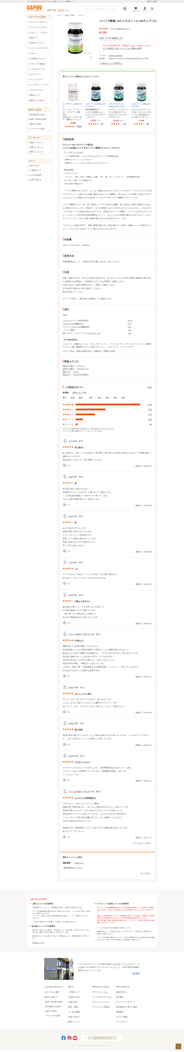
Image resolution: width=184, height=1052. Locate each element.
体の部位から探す (37, 115)
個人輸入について (38, 942)
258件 (149, 387)
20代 (99, 398)
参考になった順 (79, 393)
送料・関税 (73, 1007)
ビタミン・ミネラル (38, 32)
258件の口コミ (122, 29)
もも (70, 441)
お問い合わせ (35, 180)
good (65, 465)
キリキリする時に (81, 374)
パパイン (81, 15)
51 (125, 124)
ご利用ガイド (35, 170)
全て (65, 398)
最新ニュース (74, 1022)
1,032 (79, 126)
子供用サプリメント (38, 59)
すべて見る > (146, 874)
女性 (73, 398)
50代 (123, 398)
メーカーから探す (37, 129)
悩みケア (66, 372)
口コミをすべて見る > (142, 843)
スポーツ (33, 53)
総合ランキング (36, 143)
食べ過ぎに (79, 447)
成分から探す (70, 15)
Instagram (69, 1038)
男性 (81, 398)
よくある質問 (35, 175)
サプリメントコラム (100, 1002)
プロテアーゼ (68, 324)
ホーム (59, 15)
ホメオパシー (35, 74)
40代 (115, 398)
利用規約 (120, 1012)
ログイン (145, 11)
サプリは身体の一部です (79, 634)
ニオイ (76, 372)
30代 (107, 398)
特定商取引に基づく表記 (126, 1007)
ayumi (70, 723)
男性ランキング (36, 152)
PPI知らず (79, 641)
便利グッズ (34, 95)
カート (152, 11)
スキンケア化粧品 (37, 64)
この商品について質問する (110, 63)
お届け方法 (73, 1002)
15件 (150, 419)
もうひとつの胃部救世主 (85, 798)
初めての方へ (35, 166)
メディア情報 (121, 1017)
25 (102, 124)
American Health (115, 56)
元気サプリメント (37, 43)
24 (147, 124)
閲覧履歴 (66, 863)
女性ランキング (36, 147)
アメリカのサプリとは (101, 997)
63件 (150, 410)
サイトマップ (121, 1022)
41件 (150, 415)
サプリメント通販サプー (35, 8)
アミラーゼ (76, 327)
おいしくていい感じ (83, 694)
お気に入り (136, 11)
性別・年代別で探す (38, 119)
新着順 (66, 393)
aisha (70, 477)
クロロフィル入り (82, 762)
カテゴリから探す (52, 992)
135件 (149, 405)
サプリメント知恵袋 (100, 1007)
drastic (70, 687)
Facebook (63, 1038)
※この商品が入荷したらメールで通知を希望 (122, 48)
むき (70, 562)
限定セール (37, 100)
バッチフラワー (36, 80)
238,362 (61, 10)
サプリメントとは (99, 992)
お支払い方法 (74, 997)
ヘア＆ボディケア (37, 69)
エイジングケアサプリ (39, 48)
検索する (124, 8)
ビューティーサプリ (38, 27)
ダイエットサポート (38, 22)
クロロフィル (94, 333)
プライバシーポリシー (125, 1002)
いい (76, 569)
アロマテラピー (36, 90)
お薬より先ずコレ (82, 601)
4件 (150, 424)
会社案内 (136, 973)
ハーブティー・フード (39, 85)
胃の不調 (78, 730)
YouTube (75, 1038)
